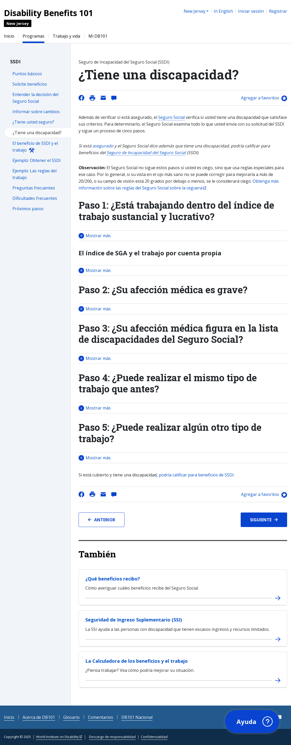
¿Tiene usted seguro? (33, 122)
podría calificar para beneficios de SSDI (196, 475)
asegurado (102, 146)
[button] (183, 235)
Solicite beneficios (29, 84)
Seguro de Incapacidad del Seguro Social (146, 152)
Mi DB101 (97, 36)
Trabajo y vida (66, 36)
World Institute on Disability (57, 736)
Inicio (9, 36)
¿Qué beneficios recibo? (112, 579)
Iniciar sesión (251, 11)
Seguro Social (171, 117)
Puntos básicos (27, 74)
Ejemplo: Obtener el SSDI (36, 160)
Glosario (71, 717)
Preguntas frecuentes (33, 188)
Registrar (278, 11)
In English (223, 11)
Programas (33, 36)
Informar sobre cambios (36, 111)
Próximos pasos (28, 208)
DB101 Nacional (137, 717)
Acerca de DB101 (39, 717)
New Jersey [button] (194, 11)
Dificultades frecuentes (34, 198)
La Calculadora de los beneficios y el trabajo (136, 661)
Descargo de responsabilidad (112, 736)
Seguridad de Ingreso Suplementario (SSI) (133, 620)
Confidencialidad (154, 736)
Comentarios (100, 717)
